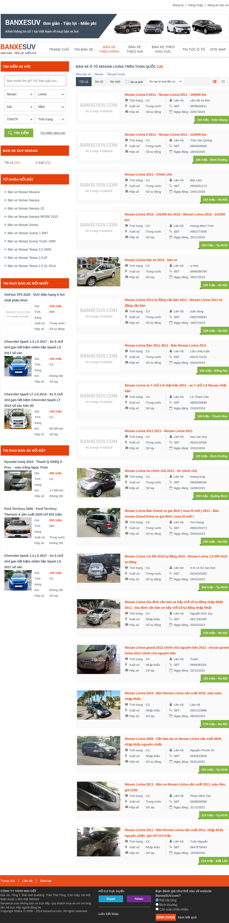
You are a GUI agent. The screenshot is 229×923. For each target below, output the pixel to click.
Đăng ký (178, 5)
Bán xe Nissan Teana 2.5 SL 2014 (32, 266)
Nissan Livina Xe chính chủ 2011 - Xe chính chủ (161, 471)
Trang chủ (59, 49)
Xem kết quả (187, 917)
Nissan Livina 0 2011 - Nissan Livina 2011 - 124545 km (165, 134)
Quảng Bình (219, 496)
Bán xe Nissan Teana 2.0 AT (28, 257)
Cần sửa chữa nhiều (172, 909)
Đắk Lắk (221, 861)
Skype (110, 898)
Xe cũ (99, 81)
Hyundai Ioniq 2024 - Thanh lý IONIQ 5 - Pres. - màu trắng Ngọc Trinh (34, 464)
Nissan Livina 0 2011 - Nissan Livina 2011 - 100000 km (165, 94)
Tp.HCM (221, 245)
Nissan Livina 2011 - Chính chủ (148, 174)
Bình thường (166, 905)
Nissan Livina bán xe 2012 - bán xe (151, 260)
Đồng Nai (220, 370)
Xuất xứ (40, 323)
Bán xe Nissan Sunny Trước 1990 (32, 241)
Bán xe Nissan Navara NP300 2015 (33, 216)
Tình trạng (38, 314)
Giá (37, 306)
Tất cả (8, 162)
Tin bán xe (83, 49)
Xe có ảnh (136, 82)
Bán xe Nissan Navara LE (26, 208)
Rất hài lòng (166, 900)
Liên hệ (178, 100)
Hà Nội (222, 199)
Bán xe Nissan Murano (24, 192)
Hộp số (39, 329)
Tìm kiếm (21, 133)
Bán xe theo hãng (109, 49)
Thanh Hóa (219, 416)
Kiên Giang (219, 120)
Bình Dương (218, 159)
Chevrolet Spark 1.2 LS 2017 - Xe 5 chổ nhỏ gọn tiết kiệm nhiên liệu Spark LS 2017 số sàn (33, 347)
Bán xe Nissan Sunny (23, 225)
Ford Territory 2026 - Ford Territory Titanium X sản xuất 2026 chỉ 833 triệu (33, 511)
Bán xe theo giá (135, 49)
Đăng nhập (195, 5)
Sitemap (45, 881)
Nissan (99, 74)
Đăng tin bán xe (218, 5)
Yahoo (138, 898)
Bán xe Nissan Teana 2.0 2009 (29, 249)
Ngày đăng (181, 112)
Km (37, 376)
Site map (218, 49)
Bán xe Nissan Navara (23, 200)
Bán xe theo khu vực (163, 49)
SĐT (177, 106)
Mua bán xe (83, 74)
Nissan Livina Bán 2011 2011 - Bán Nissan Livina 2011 (166, 345)
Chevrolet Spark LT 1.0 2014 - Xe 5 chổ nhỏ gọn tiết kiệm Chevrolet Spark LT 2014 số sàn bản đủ (33, 399)
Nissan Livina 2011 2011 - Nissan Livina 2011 (159, 431)
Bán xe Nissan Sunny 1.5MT (28, 233)
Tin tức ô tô (193, 49)
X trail (40, 162)
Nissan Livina (116, 74)
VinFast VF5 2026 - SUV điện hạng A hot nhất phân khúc (34, 297)
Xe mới (115, 81)
